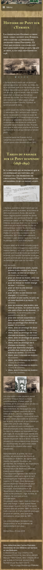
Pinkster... (35, 565)
